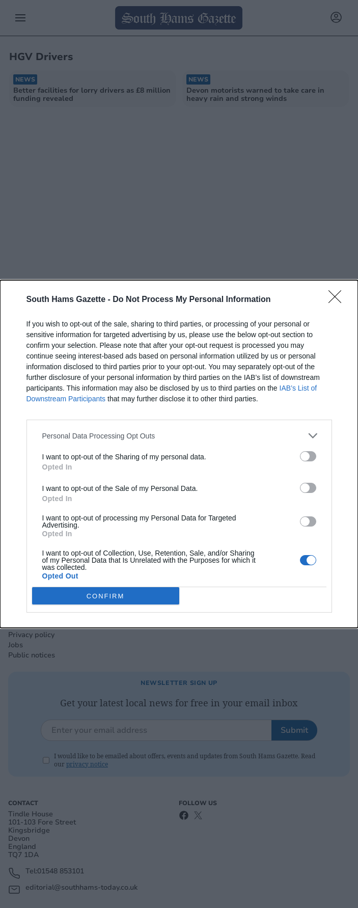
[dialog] (179, 454)
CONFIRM (106, 596)
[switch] (308, 456)
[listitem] (179, 435)
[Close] (338, 300)
